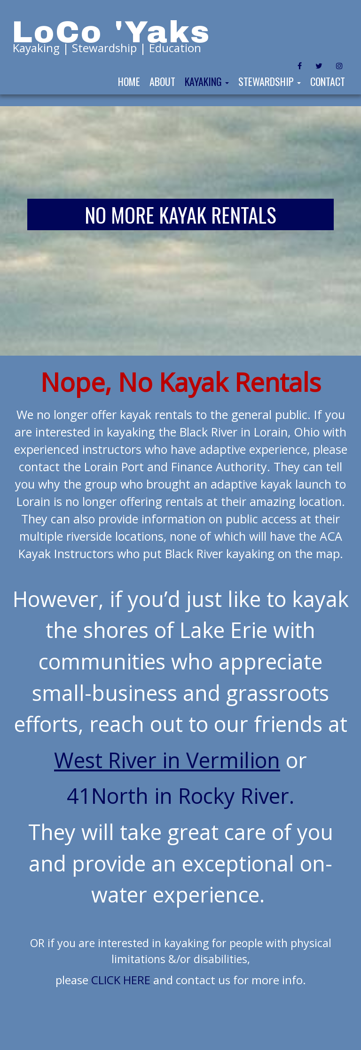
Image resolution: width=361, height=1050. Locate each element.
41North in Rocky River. (180, 795)
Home (129, 81)
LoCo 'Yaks (111, 32)
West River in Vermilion (167, 760)
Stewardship (269, 81)
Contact (327, 81)
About (162, 81)
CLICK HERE (120, 980)
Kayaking (207, 81)
